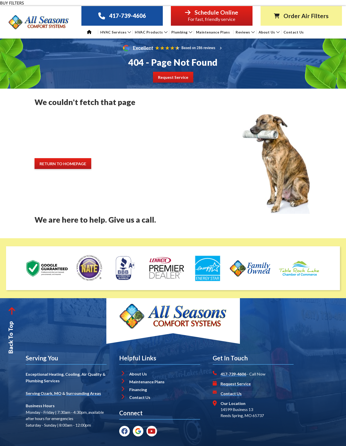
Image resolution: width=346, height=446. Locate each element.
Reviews (245, 32)
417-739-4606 (127, 16)
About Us (269, 32)
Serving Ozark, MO (43, 393)
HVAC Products (151, 32)
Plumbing (181, 32)
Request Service (236, 383)
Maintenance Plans (213, 32)
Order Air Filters (306, 16)
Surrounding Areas (83, 393)
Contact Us (294, 32)
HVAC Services (115, 32)
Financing (138, 389)
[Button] (173, 77)
